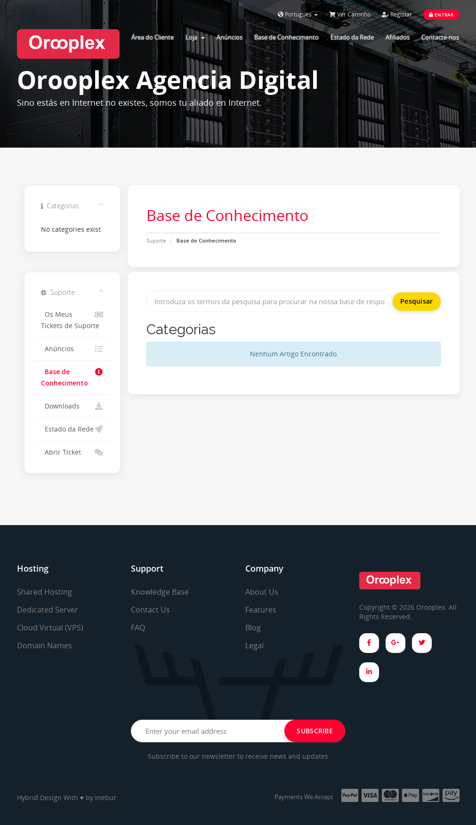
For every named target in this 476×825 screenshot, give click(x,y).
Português (298, 14)
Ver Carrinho (350, 14)
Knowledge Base (160, 592)
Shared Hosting (44, 592)
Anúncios (229, 37)
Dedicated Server (47, 610)
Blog (253, 627)
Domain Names (44, 645)
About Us (261, 592)
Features (260, 610)
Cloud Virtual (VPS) (50, 627)
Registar (397, 14)
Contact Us (150, 610)
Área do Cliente (152, 37)
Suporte (156, 240)
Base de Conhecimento (286, 37)
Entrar (441, 14)
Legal (254, 645)
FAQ (138, 627)
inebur (105, 797)
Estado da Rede (352, 37)
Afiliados (398, 37)
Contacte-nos (440, 37)
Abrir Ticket (72, 452)
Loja (195, 37)
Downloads (72, 406)
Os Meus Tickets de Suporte (72, 319)
